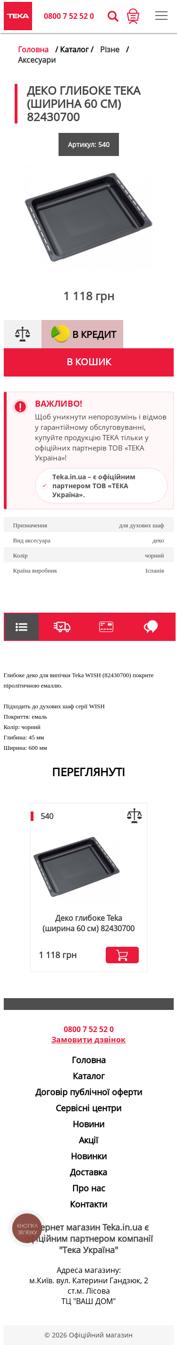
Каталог (89, 1076)
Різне (109, 49)
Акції (88, 1140)
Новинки (89, 1156)
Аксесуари (37, 60)
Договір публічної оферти (88, 1092)
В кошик (89, 361)
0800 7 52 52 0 (69, 16)
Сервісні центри (88, 1108)
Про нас (88, 1188)
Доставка (88, 1172)
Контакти (88, 1204)
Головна (33, 49)
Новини (88, 1124)
